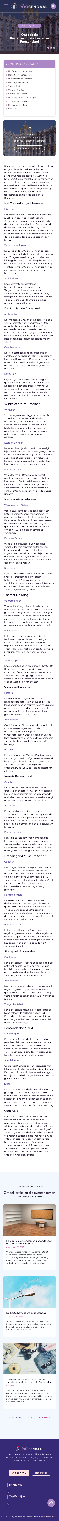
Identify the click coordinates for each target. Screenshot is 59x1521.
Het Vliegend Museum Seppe (22, 97)
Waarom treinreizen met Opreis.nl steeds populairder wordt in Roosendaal (29, 1381)
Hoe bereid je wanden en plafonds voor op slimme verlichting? (29, 1242)
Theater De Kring (16, 86)
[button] (5, 6)
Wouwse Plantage (16, 90)
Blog (53, 47)
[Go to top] (51, 1502)
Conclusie (13, 109)
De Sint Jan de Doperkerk (20, 75)
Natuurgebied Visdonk (19, 82)
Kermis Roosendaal (17, 94)
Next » (46, 1417)
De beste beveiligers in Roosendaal (26, 1312)
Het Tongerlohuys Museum (21, 71)
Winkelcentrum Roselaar (20, 78)
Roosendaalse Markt (18, 105)
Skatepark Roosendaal (18, 101)
